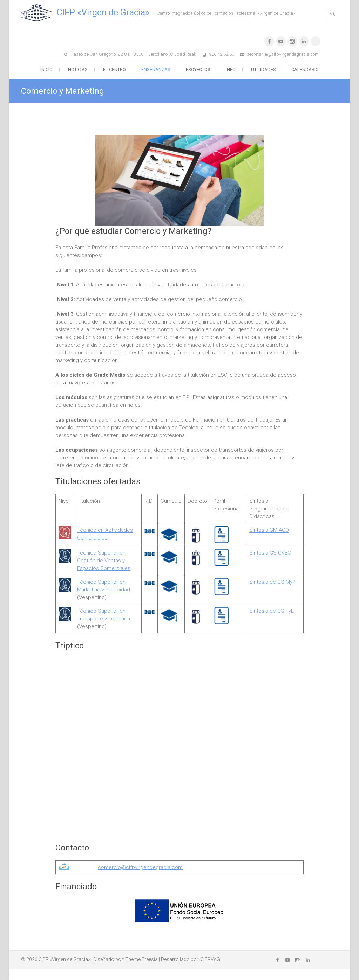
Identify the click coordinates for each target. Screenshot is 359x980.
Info (231, 69)
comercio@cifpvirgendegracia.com (140, 867)
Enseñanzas (155, 69)
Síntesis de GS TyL (271, 611)
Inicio (46, 69)
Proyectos (198, 69)
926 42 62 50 (221, 54)
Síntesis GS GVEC (270, 553)
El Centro (114, 69)
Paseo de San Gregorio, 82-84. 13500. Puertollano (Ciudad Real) (133, 54)
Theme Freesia (141, 959)
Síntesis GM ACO (269, 530)
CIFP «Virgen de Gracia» (103, 12)
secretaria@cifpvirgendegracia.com (283, 54)
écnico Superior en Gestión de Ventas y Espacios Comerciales (103, 560)
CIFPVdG (210, 959)
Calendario (305, 69)
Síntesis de (263, 582)
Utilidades (263, 69)
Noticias (78, 69)
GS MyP (286, 582)
